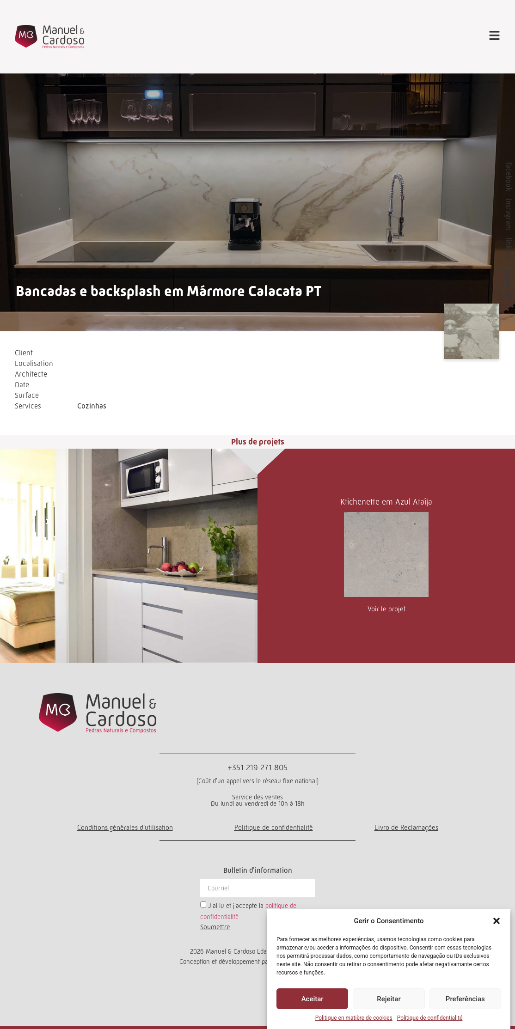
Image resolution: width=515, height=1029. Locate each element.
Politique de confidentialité (430, 1018)
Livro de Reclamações (406, 827)
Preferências (465, 999)
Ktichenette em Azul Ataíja (386, 501)
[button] (496, 920)
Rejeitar (388, 999)
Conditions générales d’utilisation (125, 827)
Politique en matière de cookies (353, 1018)
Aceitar (312, 999)
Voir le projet (386, 609)
